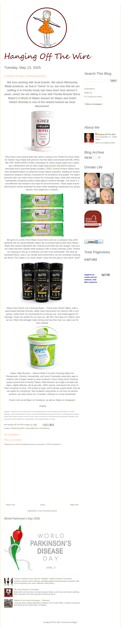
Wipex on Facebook (35, 400)
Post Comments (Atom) (47, 511)
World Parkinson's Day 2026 (22, 518)
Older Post (74, 505)
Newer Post (10, 505)
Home (42, 505)
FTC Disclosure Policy (93, 97)
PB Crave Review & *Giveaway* (26, 589)
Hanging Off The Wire (106, 134)
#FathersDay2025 (17, 428)
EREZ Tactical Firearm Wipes (60, 169)
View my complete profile (105, 143)
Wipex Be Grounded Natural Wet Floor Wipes (56, 243)
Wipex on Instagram (65, 400)
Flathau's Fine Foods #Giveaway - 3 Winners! (32, 600)
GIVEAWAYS (89, 89)
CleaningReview (31, 428)
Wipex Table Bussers (20, 373)
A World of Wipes (29, 98)
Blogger (74, 622)
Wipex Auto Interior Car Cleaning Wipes (25, 308)
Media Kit (88, 93)
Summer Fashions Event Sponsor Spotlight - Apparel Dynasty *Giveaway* (43, 579)
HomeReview (44, 428)
